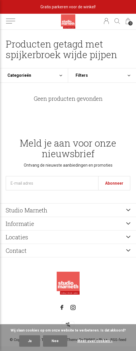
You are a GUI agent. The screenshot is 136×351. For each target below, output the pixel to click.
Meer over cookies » (95, 341)
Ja (29, 341)
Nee (55, 341)
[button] (10, 21)
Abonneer (114, 183)
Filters (82, 75)
